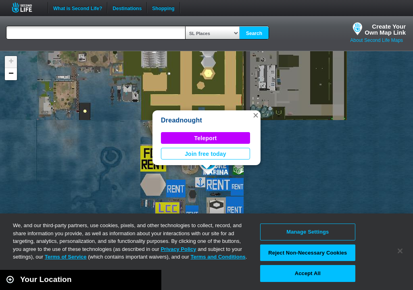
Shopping (163, 8)
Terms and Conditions (218, 257)
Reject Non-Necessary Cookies (307, 253)
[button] (256, 115)
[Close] (400, 251)
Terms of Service (66, 257)
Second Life (26, 7)
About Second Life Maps (376, 40)
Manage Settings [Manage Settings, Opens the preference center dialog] (307, 232)
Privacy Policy (178, 249)
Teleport (205, 138)
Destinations (127, 8)
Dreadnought (181, 120)
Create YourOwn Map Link (385, 29)
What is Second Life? (77, 8)
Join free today (205, 154)
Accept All (308, 273)
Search (254, 33)
